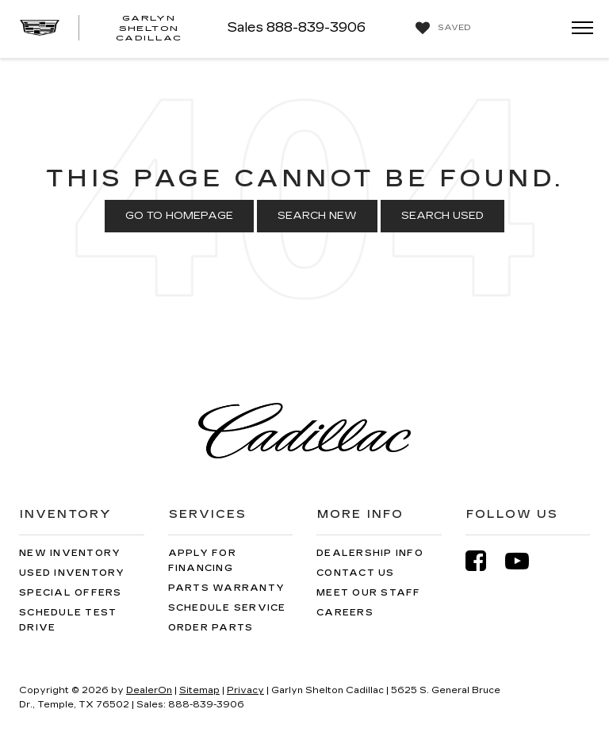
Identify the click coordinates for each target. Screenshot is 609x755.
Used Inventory (72, 573)
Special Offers (70, 593)
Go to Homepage (179, 215)
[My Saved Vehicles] (441, 28)
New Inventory (70, 553)
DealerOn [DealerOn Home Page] (149, 690)
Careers (344, 612)
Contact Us (355, 573)
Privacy (245, 690)
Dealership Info (369, 553)
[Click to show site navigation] (577, 29)
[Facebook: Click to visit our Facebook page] (483, 561)
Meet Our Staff (368, 593)
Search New (317, 215)
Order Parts (211, 628)
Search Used (442, 215)
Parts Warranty (226, 588)
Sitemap (199, 690)
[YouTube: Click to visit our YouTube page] (525, 561)
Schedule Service (227, 608)
